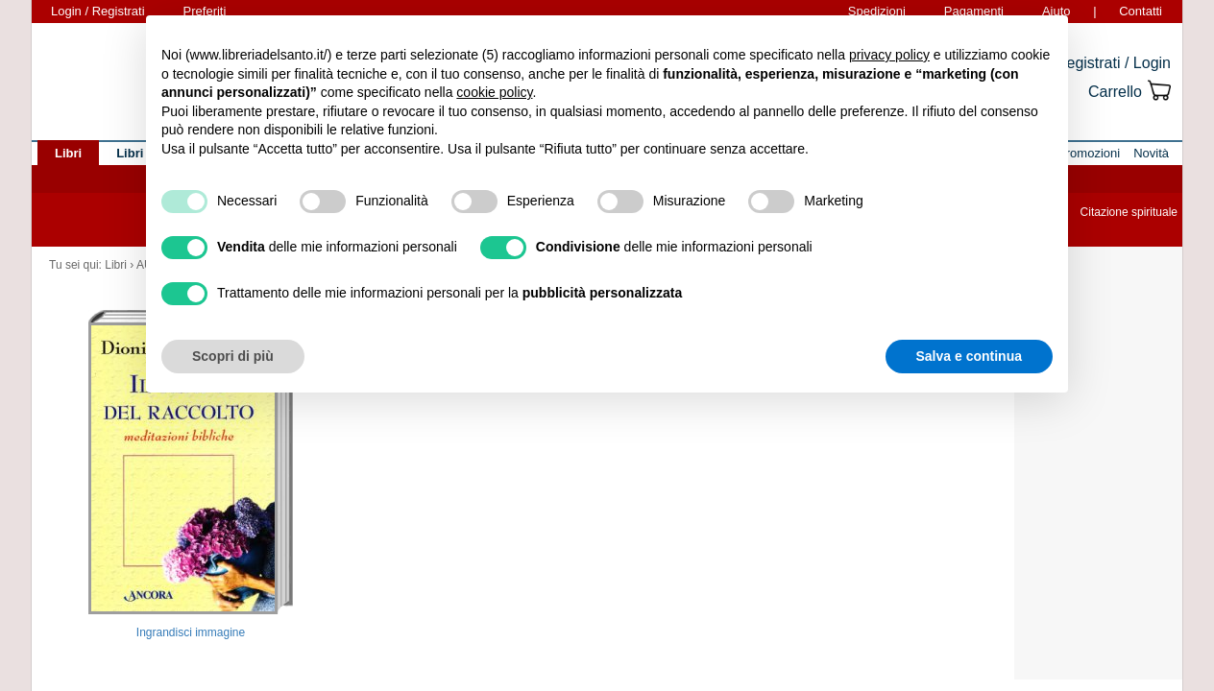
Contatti (1140, 11)
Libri (116, 265)
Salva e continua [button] (969, 356)
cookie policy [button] (494, 92)
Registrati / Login (1113, 63)
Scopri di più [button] (233, 356)
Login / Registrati (98, 11)
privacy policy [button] (889, 54)
